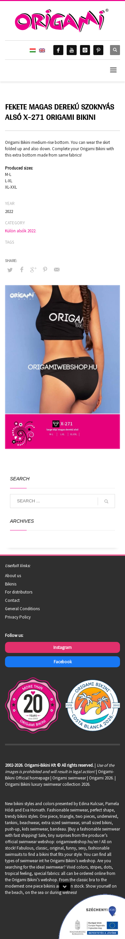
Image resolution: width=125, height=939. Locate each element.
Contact (12, 600)
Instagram (62, 647)
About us (13, 575)
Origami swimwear (69, 778)
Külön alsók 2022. (20, 231)
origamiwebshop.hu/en (77, 842)
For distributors (18, 592)
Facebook (63, 662)
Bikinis (10, 584)
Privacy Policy (18, 617)
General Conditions (22, 609)
